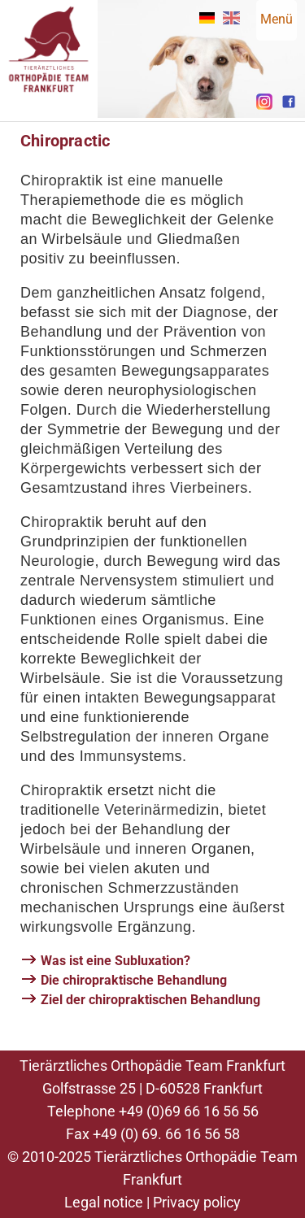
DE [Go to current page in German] (207, 18)
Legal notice (103, 1202)
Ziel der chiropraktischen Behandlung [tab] (150, 999)
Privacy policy (197, 1202)
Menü (276, 19)
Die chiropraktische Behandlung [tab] (134, 980)
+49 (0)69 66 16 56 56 (189, 1111)
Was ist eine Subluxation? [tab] (115, 960)
